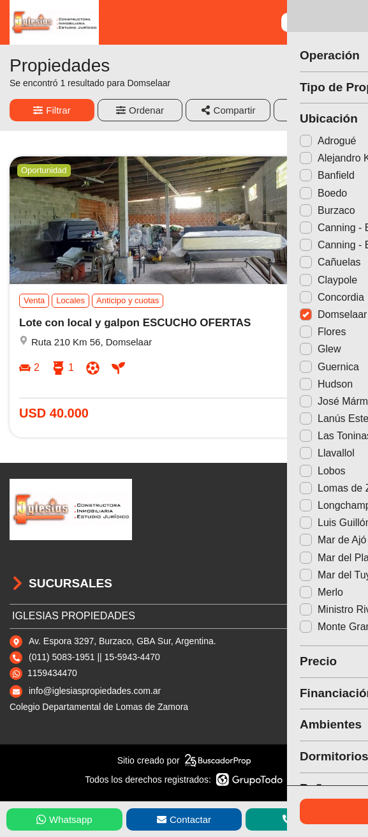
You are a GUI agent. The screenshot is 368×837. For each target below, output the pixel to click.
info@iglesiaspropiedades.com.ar (95, 691)
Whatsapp (64, 819)
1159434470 (52, 673)
